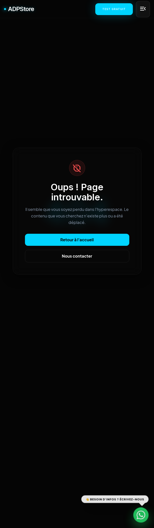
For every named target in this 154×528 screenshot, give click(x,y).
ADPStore (19, 9)
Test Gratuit (114, 9)
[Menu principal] (143, 9)
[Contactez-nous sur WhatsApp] (140, 514)
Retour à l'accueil (77, 239)
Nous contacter (77, 256)
